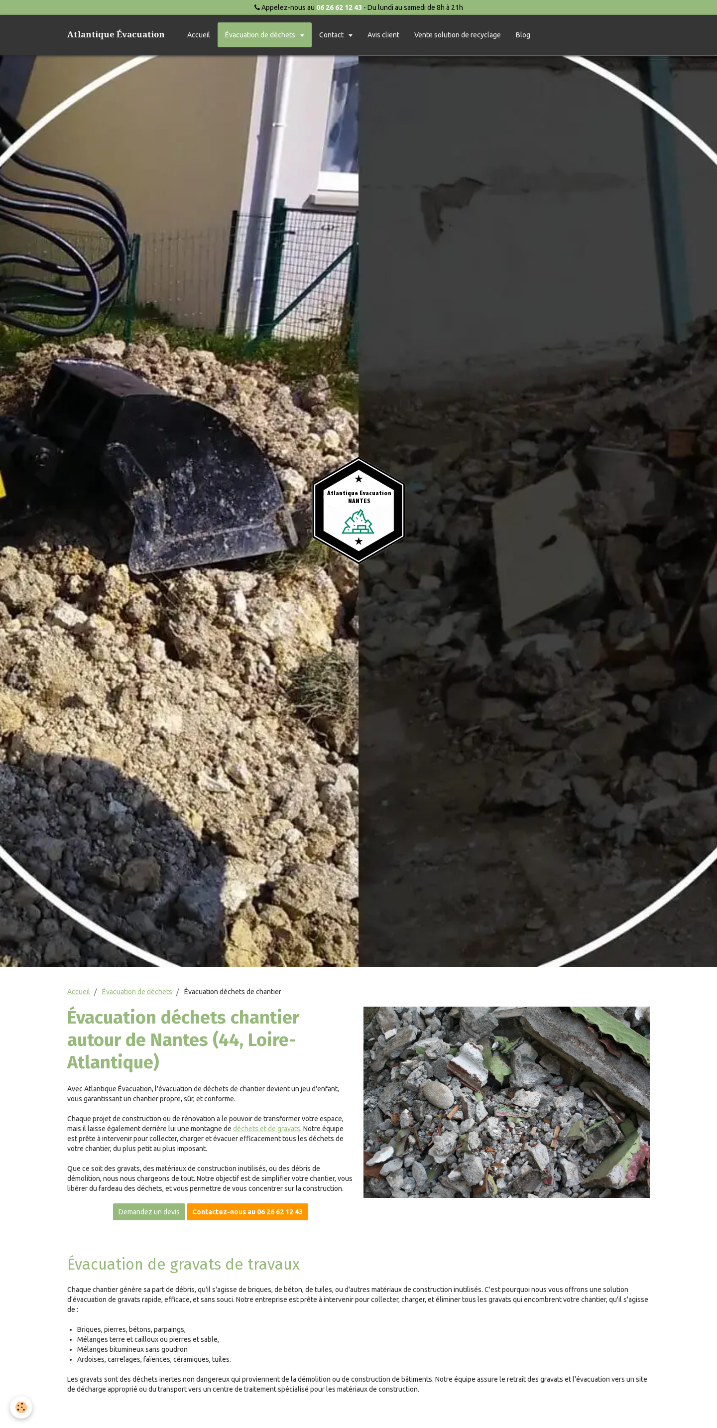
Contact (332, 35)
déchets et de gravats (266, 1129)
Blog (523, 35)
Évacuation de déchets (261, 35)
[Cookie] (21, 1407)
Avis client (383, 35)
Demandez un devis (149, 1212)
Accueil (198, 35)
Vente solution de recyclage (457, 35)
